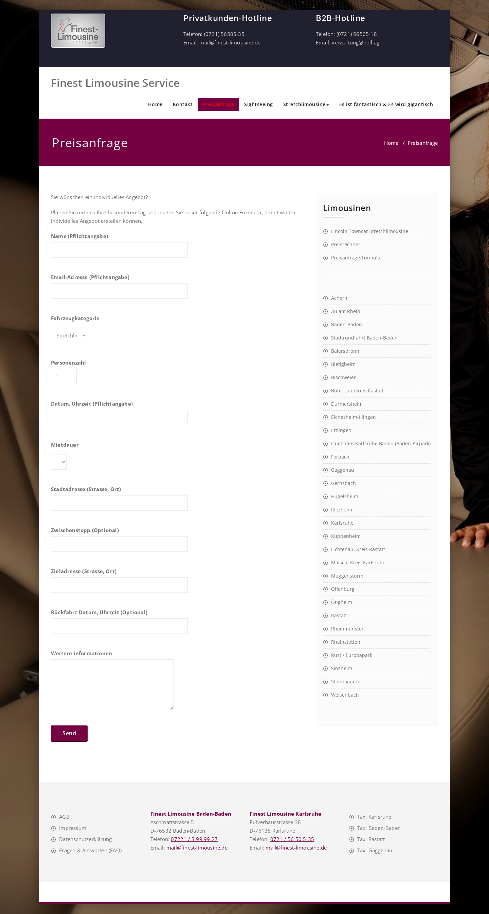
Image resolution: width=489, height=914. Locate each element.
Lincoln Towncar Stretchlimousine (369, 231)
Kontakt (183, 104)
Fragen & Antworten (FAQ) (90, 850)
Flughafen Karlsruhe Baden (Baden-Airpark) (381, 443)
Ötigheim (341, 602)
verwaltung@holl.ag (355, 42)
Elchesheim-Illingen (353, 417)
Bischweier (343, 377)
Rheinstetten (345, 642)
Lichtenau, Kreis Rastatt (358, 549)
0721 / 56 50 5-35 (292, 839)
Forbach (340, 456)
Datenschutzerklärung (85, 839)
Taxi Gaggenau (375, 850)
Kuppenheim (346, 536)
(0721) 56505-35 (224, 34)
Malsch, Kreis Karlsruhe (358, 562)
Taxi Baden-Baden (379, 827)
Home (155, 104)
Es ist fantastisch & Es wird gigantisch (386, 104)
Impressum (72, 827)
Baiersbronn (345, 351)
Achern (339, 298)
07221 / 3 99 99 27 (194, 839)
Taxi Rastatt (371, 839)
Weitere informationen (112, 683)
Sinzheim (341, 668)
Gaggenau (342, 470)
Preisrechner (345, 244)
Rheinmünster (347, 628)
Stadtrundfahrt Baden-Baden (364, 337)
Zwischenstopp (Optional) (119, 543)
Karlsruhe (342, 523)
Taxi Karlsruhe (374, 816)
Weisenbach (345, 695)
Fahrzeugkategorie (104, 332)
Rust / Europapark (351, 655)
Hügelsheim (344, 496)
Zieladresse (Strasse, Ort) (119, 584)
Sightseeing (258, 104)
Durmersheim (347, 404)
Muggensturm (347, 575)
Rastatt (339, 615)
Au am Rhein (345, 311)
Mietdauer (73, 459)
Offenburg (343, 589)
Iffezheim (341, 509)
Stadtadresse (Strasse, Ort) (119, 502)
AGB (64, 816)
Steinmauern (346, 681)
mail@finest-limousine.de (229, 42)
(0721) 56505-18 (357, 34)
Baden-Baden (346, 324)
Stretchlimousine (306, 104)
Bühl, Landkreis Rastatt (357, 390)
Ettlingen (341, 430)
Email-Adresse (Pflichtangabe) (119, 290)
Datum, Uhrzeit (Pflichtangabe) (119, 416)
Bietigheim (343, 364)
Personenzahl (89, 375)
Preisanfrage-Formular (356, 257)
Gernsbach (343, 483)
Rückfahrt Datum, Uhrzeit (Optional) (119, 625)
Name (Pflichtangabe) (119, 249)
